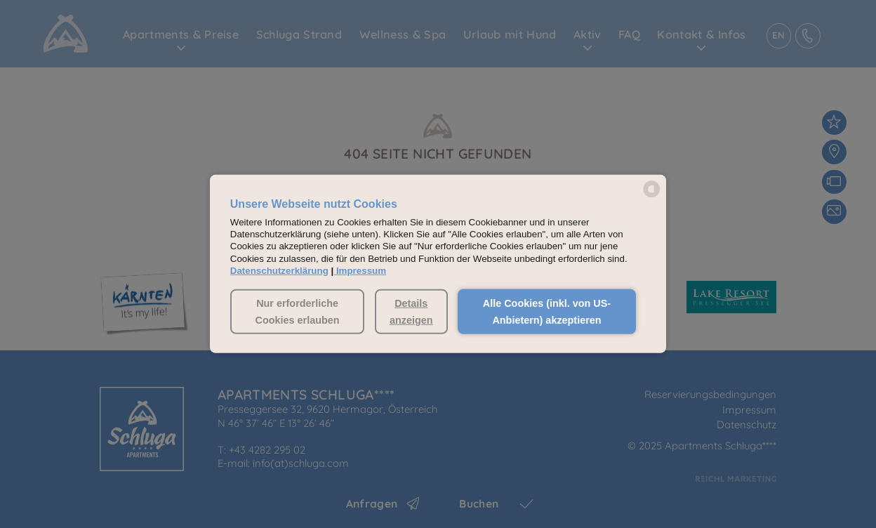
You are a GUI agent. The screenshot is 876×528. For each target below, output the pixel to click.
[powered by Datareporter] (651, 196)
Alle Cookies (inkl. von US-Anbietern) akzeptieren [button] (547, 312)
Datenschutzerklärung (279, 270)
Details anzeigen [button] (411, 312)
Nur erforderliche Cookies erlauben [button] (297, 312)
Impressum (361, 270)
